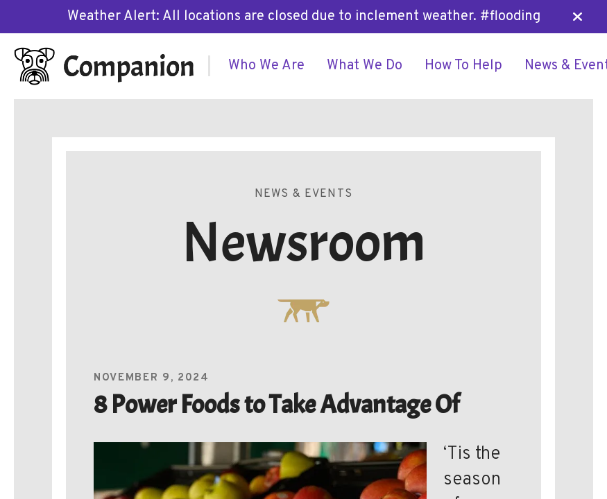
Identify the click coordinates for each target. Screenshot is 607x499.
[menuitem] (266, 66)
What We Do (364, 66)
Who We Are (266, 66)
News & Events (303, 194)
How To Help (463, 66)
